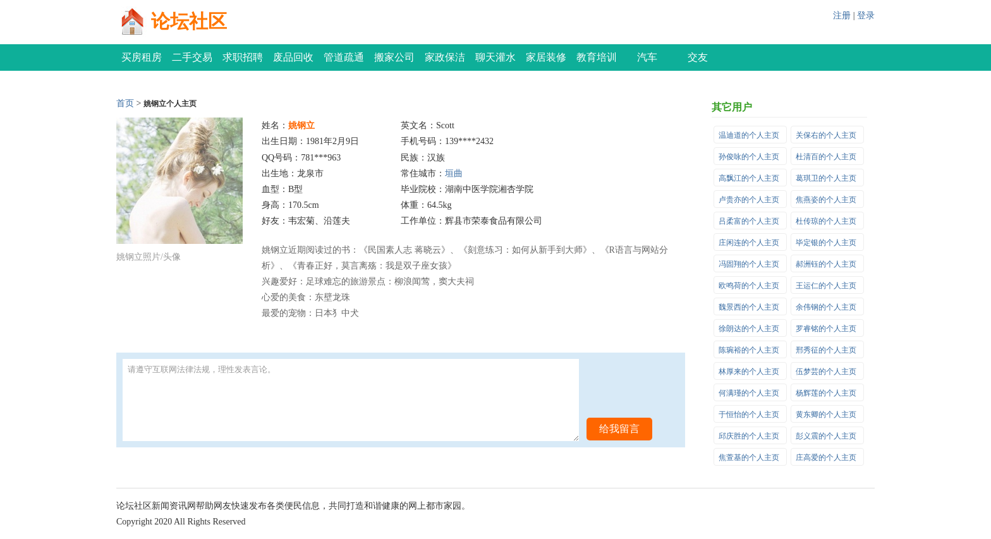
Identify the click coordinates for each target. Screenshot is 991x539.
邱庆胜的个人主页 (749, 436)
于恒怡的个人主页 (749, 414)
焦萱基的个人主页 (749, 457)
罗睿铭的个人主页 (826, 328)
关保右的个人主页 (826, 135)
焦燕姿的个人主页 (826, 199)
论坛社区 (189, 21)
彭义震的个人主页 (826, 436)
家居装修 (546, 57)
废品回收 (293, 57)
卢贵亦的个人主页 (749, 199)
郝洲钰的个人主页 (826, 264)
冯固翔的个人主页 (749, 264)
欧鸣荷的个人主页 (749, 285)
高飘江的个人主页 (749, 178)
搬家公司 (394, 57)
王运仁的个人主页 (826, 285)
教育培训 (596, 57)
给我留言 (619, 428)
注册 (842, 15)
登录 (866, 15)
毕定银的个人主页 (826, 242)
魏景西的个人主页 (749, 307)
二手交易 (192, 57)
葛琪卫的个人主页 (826, 178)
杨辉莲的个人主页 (826, 393)
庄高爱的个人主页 (826, 457)
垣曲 (454, 173)
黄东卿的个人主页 (826, 414)
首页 (125, 103)
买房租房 (141, 57)
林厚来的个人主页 (749, 371)
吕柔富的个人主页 (749, 221)
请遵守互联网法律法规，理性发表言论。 (351, 400)
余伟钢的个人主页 (826, 307)
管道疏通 (344, 57)
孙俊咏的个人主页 (749, 156)
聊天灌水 (495, 57)
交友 (698, 57)
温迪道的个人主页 (749, 135)
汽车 (647, 57)
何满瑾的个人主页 (749, 393)
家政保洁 (445, 57)
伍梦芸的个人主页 (826, 371)
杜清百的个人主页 (826, 156)
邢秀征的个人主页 (826, 350)
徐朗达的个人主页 (749, 328)
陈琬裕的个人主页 (749, 350)
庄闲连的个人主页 (749, 242)
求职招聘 (242, 57)
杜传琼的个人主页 (826, 221)
